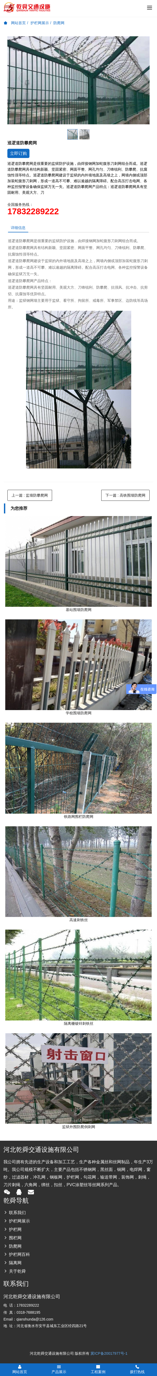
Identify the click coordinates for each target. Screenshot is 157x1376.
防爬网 (58, 23)
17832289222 (33, 211)
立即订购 (18, 153)
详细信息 (18, 228)
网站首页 (15, 23)
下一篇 (125, 495)
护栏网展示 (40, 23)
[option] (78, 80)
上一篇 (30, 495)
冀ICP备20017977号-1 (108, 1353)
